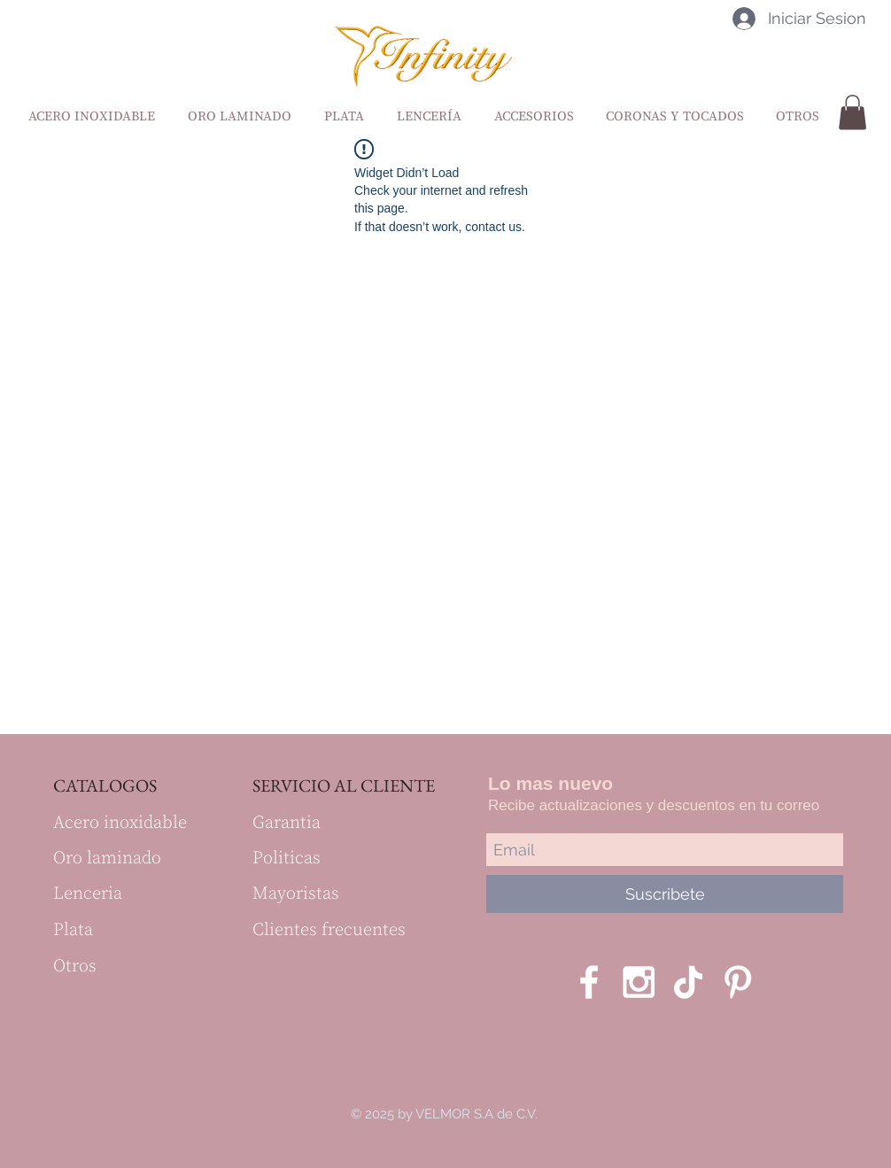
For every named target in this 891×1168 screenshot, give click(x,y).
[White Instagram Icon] (638, 982)
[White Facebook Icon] (589, 982)
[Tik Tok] (688, 982)
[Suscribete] (664, 894)
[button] (852, 112)
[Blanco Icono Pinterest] (738, 982)
